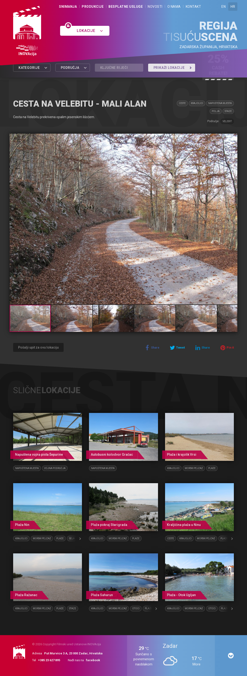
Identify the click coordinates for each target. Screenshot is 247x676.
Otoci (135, 608)
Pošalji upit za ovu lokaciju (38, 347)
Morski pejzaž (194, 468)
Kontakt (193, 6)
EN (223, 6)
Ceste (182, 103)
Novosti (155, 6)
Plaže (212, 468)
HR (233, 6)
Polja (216, 111)
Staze (228, 111)
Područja (74, 68)
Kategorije (33, 68)
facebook (93, 660)
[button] (233, 137)
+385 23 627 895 (49, 660)
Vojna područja (55, 468)
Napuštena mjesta (220, 103)
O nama (174, 6)
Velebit (227, 121)
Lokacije (90, 30)
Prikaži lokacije (173, 68)
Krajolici (197, 103)
